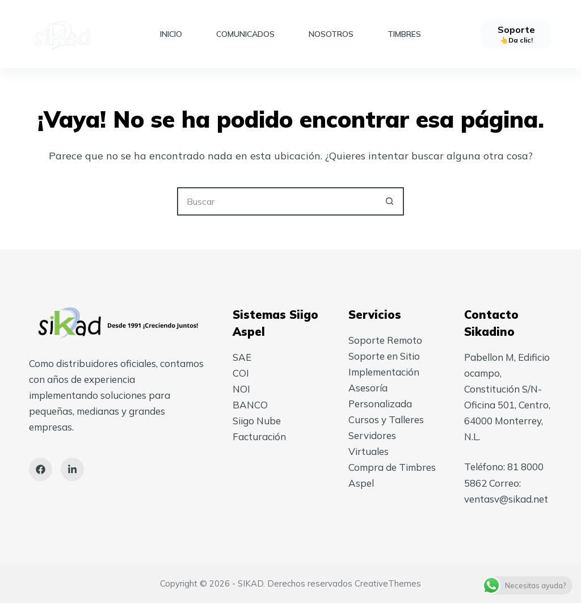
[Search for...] (276, 201)
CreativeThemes (388, 583)
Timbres (404, 34)
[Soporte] (516, 34)
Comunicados (245, 34)
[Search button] (390, 201)
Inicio (171, 34)
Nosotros (331, 34)
